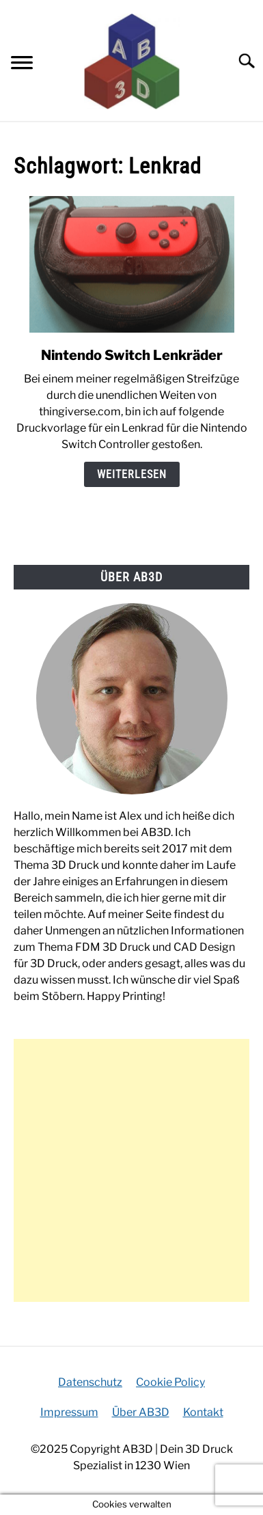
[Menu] (22, 64)
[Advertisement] (131, 1170)
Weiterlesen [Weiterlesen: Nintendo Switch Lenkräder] (132, 474)
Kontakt (203, 1412)
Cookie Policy (170, 1382)
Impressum (69, 1412)
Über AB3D (140, 1412)
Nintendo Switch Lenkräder (132, 355)
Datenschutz (90, 1382)
